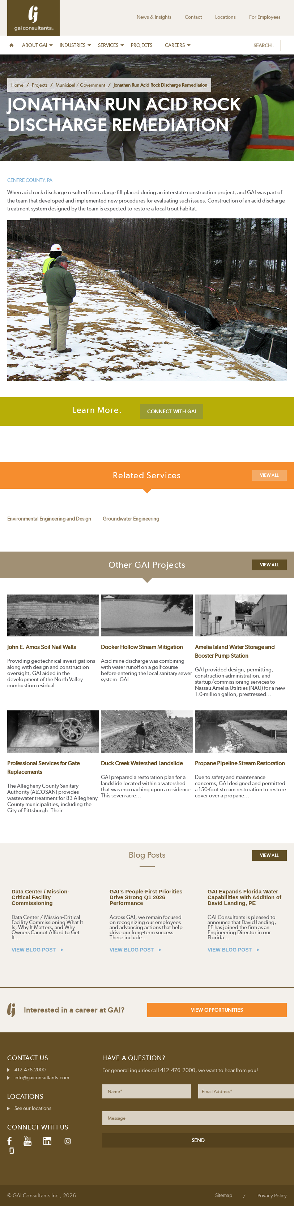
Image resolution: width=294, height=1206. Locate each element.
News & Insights (154, 17)
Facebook (9, 1141)
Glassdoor (11, 1150)
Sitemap (223, 1195)
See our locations (32, 1108)
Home (17, 85)
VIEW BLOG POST (37, 950)
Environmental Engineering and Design (49, 519)
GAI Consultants (33, 18)
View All (269, 475)
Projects (39, 85)
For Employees (265, 17)
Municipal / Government (80, 85)
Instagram (67, 1141)
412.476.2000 (30, 1069)
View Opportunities (217, 1010)
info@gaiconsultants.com (41, 1077)
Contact (193, 17)
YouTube (27, 1141)
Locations (225, 17)
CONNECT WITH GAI (171, 411)
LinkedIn (47, 1141)
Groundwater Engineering (131, 519)
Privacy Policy (272, 1195)
